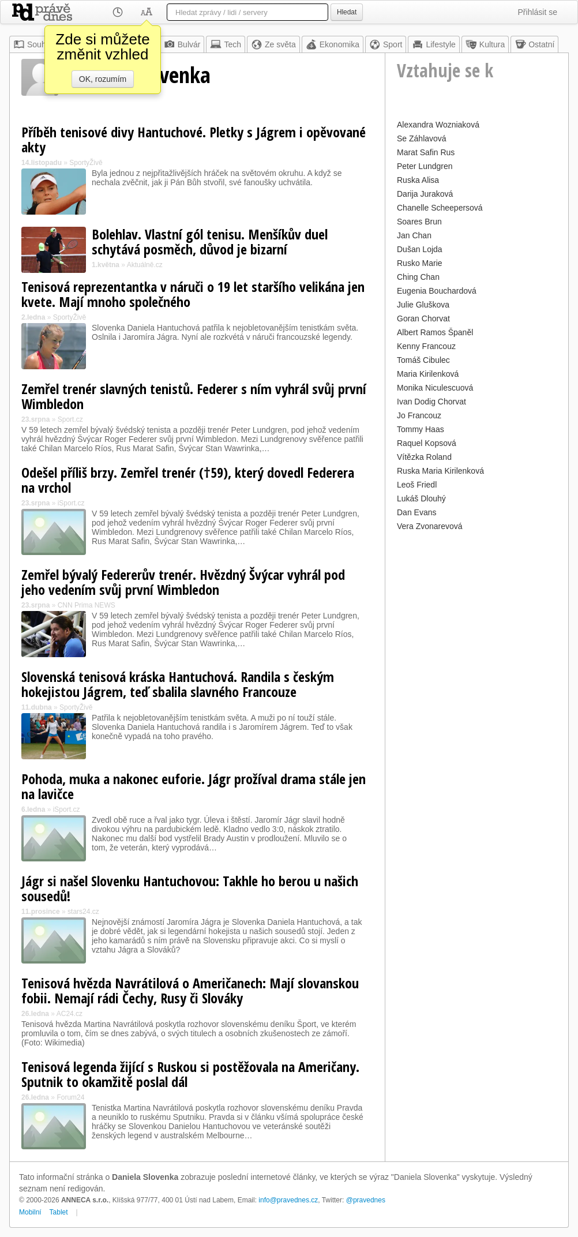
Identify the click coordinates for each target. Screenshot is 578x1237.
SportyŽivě (85, 163)
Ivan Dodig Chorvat (431, 401)
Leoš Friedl (417, 484)
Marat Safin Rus (426, 152)
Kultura (485, 44)
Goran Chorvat (423, 318)
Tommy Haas (420, 429)
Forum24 (70, 1097)
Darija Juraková (425, 193)
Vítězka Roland (424, 457)
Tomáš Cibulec (423, 360)
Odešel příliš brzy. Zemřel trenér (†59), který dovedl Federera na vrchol (187, 480)
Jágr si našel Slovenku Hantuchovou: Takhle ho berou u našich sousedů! (189, 888)
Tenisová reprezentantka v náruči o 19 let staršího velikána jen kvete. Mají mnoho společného (193, 294)
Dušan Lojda (419, 249)
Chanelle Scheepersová (440, 207)
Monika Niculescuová (435, 387)
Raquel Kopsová (426, 443)
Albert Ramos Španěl (435, 332)
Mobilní (30, 1212)
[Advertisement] (477, 606)
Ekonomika (332, 44)
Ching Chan (418, 277)
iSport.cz (71, 503)
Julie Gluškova (423, 304)
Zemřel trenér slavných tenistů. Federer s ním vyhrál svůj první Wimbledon (193, 396)
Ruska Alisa (418, 180)
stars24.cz (83, 912)
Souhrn (33, 44)
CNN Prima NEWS (86, 605)
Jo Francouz (419, 415)
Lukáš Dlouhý (421, 498)
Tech (225, 44)
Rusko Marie (419, 263)
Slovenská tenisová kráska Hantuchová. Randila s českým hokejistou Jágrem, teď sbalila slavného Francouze (177, 684)
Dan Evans (416, 512)
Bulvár (182, 44)
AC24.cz (69, 1014)
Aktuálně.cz (145, 265)
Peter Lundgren (425, 166)
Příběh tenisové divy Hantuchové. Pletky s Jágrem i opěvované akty (193, 139)
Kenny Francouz (426, 346)
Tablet (59, 1212)
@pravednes (365, 1200)
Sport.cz (70, 419)
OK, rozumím (102, 79)
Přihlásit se (537, 12)
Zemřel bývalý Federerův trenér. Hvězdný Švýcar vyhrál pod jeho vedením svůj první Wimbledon (183, 582)
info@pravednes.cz (288, 1200)
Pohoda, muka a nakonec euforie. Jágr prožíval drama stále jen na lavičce (193, 786)
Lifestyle (433, 44)
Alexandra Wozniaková (438, 124)
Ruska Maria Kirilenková (440, 470)
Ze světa (273, 44)
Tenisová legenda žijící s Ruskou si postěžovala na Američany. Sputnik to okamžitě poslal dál (190, 1074)
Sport (385, 44)
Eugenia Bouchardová (436, 290)
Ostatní (534, 44)
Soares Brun (419, 221)
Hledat (346, 12)
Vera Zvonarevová (430, 526)
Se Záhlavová (421, 138)
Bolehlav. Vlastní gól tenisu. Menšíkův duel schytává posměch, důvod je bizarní (210, 241)
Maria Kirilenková (428, 373)
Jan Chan (414, 235)
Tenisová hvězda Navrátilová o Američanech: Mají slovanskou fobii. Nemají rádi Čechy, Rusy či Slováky (190, 990)
